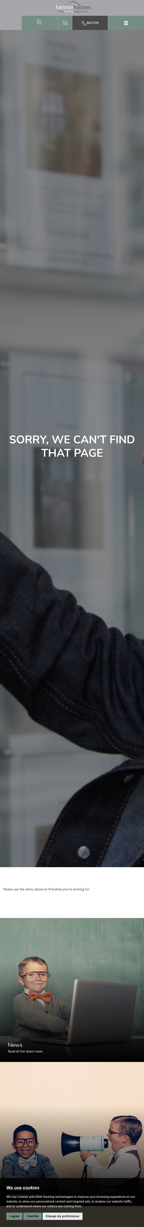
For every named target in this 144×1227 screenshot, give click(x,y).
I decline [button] (32, 1216)
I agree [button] (14, 1216)
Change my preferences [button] (62, 1216)
